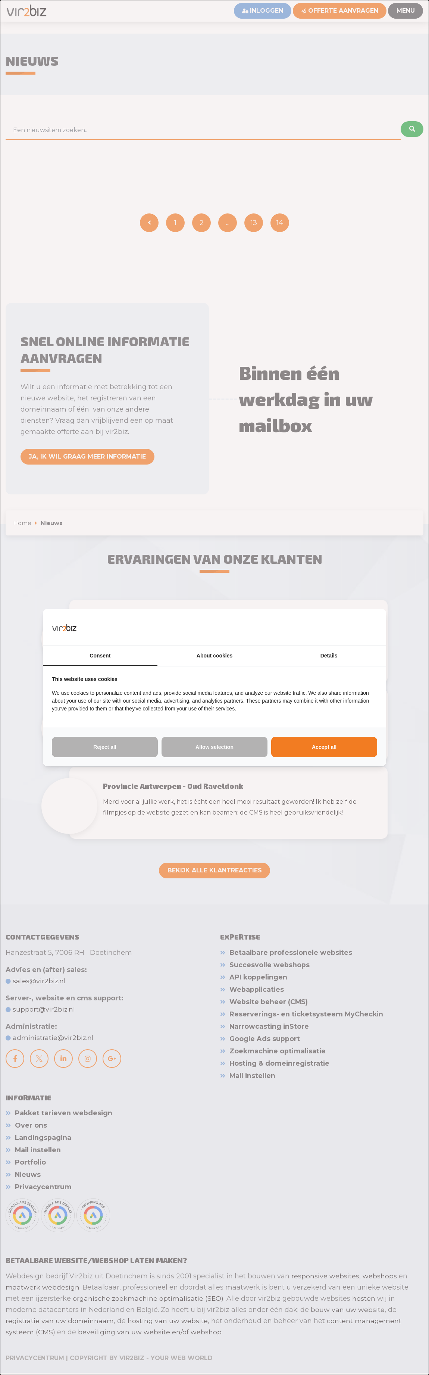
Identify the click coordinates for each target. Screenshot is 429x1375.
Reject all (104, 747)
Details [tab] (329, 656)
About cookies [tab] (214, 656)
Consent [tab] (100, 656)
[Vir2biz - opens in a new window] (367, 627)
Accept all (324, 747)
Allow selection (214, 747)
